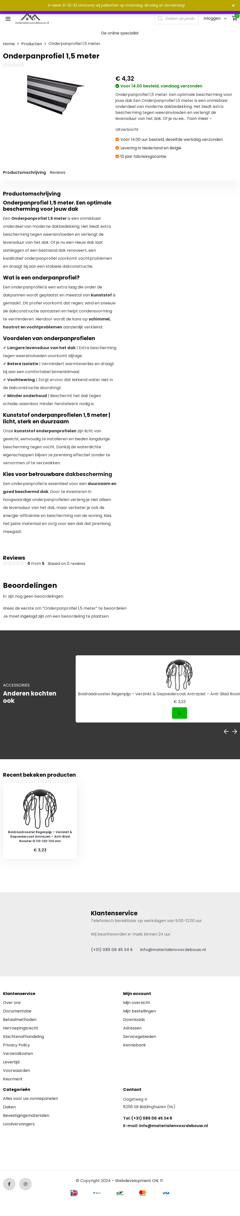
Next (234, 731)
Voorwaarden (16, 1071)
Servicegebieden (139, 1037)
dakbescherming (88, 474)
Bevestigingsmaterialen (26, 1117)
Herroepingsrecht (20, 1029)
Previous (226, 731)
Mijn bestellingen (139, 1012)
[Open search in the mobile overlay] (177, 18)
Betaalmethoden (19, 1020)
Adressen (132, 1029)
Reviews (57, 172)
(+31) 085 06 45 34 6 (112, 951)
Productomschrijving (24, 172)
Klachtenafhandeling (23, 1037)
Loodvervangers (19, 1125)
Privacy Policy (16, 1046)
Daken (9, 1108)
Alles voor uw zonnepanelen (30, 1100)
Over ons (12, 1003)
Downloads (134, 1020)
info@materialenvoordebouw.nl (173, 951)
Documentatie (17, 1012)
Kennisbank (134, 1046)
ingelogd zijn (32, 616)
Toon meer (199, 118)
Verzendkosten (18, 1054)
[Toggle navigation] (7, 18)
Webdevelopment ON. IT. (139, 1182)
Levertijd (11, 1063)
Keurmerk (12, 1080)
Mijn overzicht (136, 1003)
